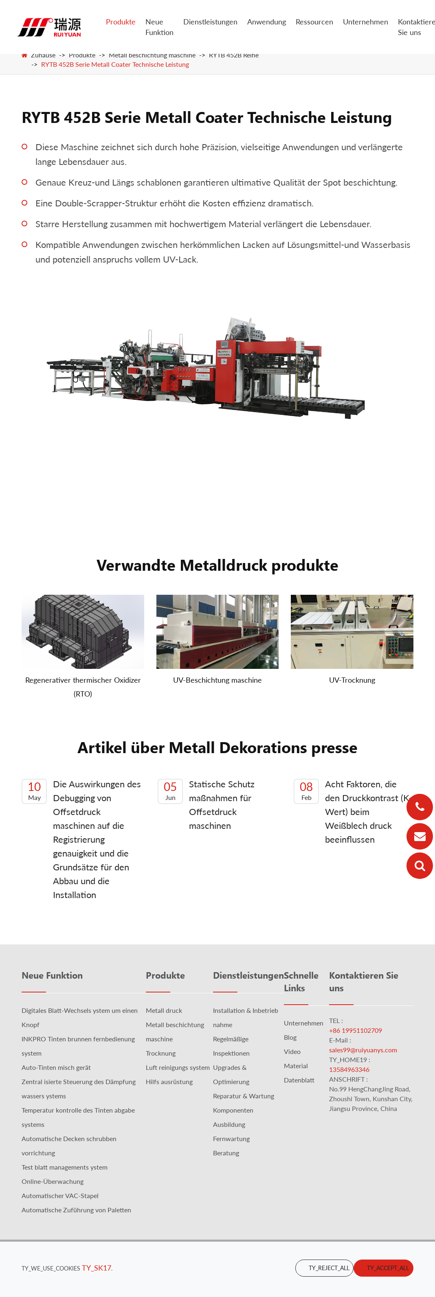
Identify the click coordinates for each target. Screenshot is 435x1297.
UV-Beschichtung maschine (217, 679)
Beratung (226, 1153)
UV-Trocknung (352, 679)
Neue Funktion (159, 27)
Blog (290, 1037)
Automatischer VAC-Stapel (60, 1195)
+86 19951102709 (355, 1030)
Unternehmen (365, 21)
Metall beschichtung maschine (152, 55)
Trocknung (161, 1053)
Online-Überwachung (52, 1181)
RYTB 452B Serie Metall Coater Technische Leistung (115, 64)
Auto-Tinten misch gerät (56, 1067)
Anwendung (266, 21)
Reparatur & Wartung (243, 1096)
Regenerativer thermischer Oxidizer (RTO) (83, 686)
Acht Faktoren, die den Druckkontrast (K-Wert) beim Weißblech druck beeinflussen (353, 811)
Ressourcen (314, 21)
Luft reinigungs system (178, 1067)
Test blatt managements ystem (65, 1167)
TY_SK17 (96, 1267)
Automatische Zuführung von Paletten (76, 1210)
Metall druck (164, 1010)
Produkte (121, 21)
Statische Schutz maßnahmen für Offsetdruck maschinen (206, 804)
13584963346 (349, 1069)
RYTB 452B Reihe (234, 55)
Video (292, 1051)
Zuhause (43, 55)
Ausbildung (229, 1124)
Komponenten (233, 1110)
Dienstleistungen (210, 21)
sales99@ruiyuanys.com (363, 1050)
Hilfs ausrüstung (169, 1081)
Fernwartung (231, 1138)
